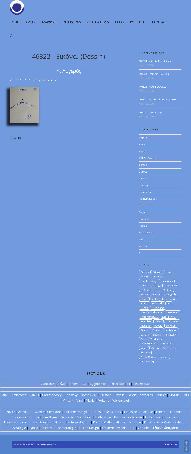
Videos (143, 246)
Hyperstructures (15, 422)
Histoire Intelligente (152, 312)
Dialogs (143, 171)
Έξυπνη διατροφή (165, 428)
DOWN (186, 449)
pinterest (171, 325)
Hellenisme (158, 307)
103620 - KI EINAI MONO (151, 112)
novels (158, 325)
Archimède (19, 395)
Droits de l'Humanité (138, 412)
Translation (165, 343)
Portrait (156, 330)
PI (128, 384)
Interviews (145, 192)
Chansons (54, 412)
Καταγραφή (147, 361)
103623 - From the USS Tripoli (154, 74)
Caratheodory (149, 281)
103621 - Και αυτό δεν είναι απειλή (157, 99)
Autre (168, 272)
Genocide (157, 303)
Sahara (145, 334)
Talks (142, 239)
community (167, 281)
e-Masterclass (149, 290)
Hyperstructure (149, 316)
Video (144, 348)
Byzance (145, 276)
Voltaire (103, 400)
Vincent (155, 348)
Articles (40, 80)
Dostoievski (171, 285)
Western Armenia (114, 428)
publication (171, 330)
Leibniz (161, 395)
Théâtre (47, 428)
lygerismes (172, 321)
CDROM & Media (148, 158)
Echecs (144, 294)
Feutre (154, 299)
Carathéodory (52, 395)
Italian (158, 321)
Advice (10, 412)
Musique (146, 325)
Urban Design (89, 428)
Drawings (51, 80)
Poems (143, 225)
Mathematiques (148, 198)
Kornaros (146, 395)
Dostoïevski (89, 395)
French (144, 303)
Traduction (157, 339)
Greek (144, 307)
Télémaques (141, 384)
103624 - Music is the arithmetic (155, 61)
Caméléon (48, 384)
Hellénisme (103, 417)
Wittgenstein (121, 400)
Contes (143, 164)
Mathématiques (115, 422)
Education (158, 294)
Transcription (148, 343)
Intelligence (168, 316)
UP (186, 443)
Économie (175, 412)
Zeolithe (145, 352)
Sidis (186, 395)
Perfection (116, 384)
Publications (146, 232)
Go (168, 303)
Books (142, 151)
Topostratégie (66, 428)
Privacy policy (170, 444)
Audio (142, 144)
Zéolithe (144, 428)
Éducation (19, 417)
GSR (84, 384)
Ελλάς (62, 384)
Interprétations (79, 422)
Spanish (157, 334)
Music (142, 205)
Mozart (174, 395)
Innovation (38, 422)
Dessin (144, 285)
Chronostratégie (76, 412)
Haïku (88, 417)
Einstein (106, 395)
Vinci (166, 348)
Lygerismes (98, 384)
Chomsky (71, 395)
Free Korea (168, 299)
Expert (73, 384)
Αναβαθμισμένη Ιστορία (154, 357)
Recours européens (157, 422)
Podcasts (144, 219)
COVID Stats (112, 412)
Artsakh (157, 272)
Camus (158, 276)
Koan (96, 422)
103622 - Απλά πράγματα (152, 86)
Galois (132, 395)
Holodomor (173, 312)
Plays (142, 212)
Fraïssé (120, 395)
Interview (146, 321)
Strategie (171, 334)
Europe (34, 417)
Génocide (67, 417)
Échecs (160, 412)
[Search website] (11, 36)
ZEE (175, 348)
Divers (142, 178)
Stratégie (19, 428)
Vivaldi (90, 400)
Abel (5, 395)
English (171, 294)
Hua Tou (170, 417)
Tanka (33, 428)
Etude (144, 299)
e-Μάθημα (166, 290)
